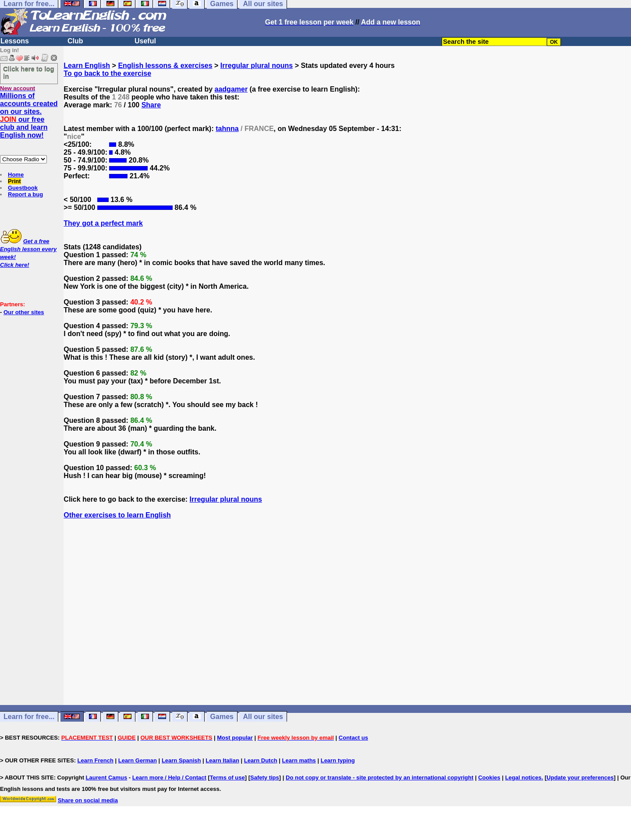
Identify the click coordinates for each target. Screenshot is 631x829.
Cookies (489, 777)
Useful (145, 41)
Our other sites (24, 312)
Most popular (235, 737)
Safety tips (264, 777)
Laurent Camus (107, 777)
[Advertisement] (347, 620)
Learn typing (338, 760)
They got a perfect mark (103, 223)
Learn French (95, 760)
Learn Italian (222, 760)
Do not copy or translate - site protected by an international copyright (379, 777)
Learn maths (299, 760)
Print (14, 181)
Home (16, 174)
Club (75, 41)
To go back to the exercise (107, 73)
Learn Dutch (260, 760)
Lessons (14, 41)
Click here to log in (28, 72)
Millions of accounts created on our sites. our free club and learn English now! (29, 115)
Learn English (87, 65)
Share (151, 105)
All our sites (263, 716)
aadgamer (231, 89)
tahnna (227, 128)
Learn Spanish (181, 760)
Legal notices (523, 777)
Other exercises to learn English (117, 515)
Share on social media (88, 800)
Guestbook (23, 187)
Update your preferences (579, 777)
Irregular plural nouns (256, 65)
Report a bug (25, 194)
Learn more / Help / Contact (169, 777)
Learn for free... (29, 716)
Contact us (353, 737)
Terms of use (227, 777)
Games (222, 716)
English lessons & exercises (165, 65)
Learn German (137, 760)
